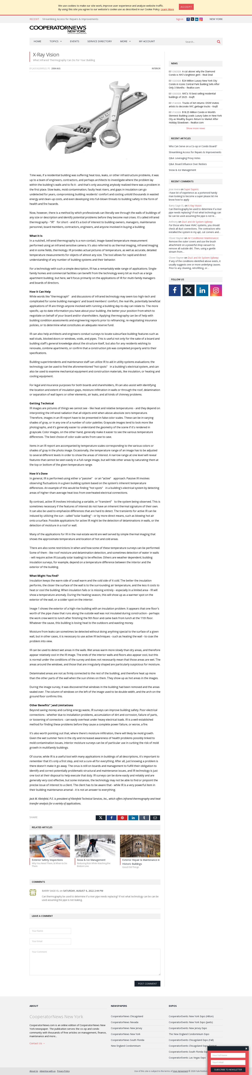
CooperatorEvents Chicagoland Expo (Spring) (193, 1045)
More (123, 41)
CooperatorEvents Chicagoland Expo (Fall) (191, 1040)
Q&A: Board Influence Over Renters (188, 164)
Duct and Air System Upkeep (197, 221)
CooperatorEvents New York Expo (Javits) (191, 1022)
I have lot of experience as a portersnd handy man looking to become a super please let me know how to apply (193, 196)
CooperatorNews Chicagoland (127, 1016)
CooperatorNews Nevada (124, 1022)
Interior (156, 68)
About (34, 1005)
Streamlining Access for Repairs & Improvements (70, 19)
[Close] (186, 7)
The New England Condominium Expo (189, 1034)
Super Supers (191, 189)
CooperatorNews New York (125, 1034)
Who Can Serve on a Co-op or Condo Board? (193, 146)
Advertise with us (48, 1071)
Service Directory (99, 41)
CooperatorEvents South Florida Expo (189, 1051)
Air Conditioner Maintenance (203, 238)
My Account (147, 41)
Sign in (179, 19)
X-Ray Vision (194, 205)
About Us (34, 1071)
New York (216, 19)
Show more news (195, 128)
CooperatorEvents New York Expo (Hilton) (191, 1016)
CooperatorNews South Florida (127, 1040)
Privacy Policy (63, 1071)
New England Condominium (126, 1045)
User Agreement (180, 1071)
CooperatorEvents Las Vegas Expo (187, 1057)
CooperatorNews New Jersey (126, 1028)
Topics (54, 41)
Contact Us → (37, 1043)
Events (74, 41)
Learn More (167, 9)
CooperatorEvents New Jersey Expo (188, 1028)
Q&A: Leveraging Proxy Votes (184, 158)
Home (37, 41)
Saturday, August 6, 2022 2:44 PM (83, 890)
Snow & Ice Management (182, 170)
